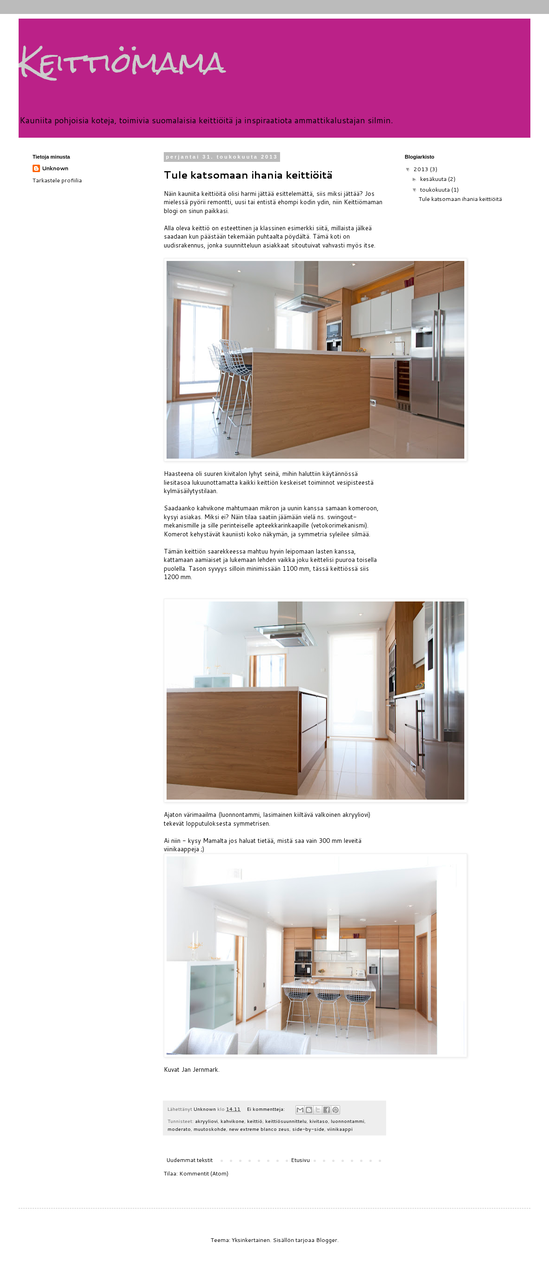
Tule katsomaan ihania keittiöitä (248, 174)
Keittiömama (122, 62)
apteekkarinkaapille (282, 525)
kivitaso (318, 1120)
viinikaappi (340, 1128)
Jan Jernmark (199, 1069)
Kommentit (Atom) (203, 1173)
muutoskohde (210, 1128)
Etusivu (300, 1160)
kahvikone (232, 1120)
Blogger (326, 1240)
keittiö (254, 1120)
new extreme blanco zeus (259, 1128)
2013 (422, 169)
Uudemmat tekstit (189, 1160)
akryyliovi (206, 1120)
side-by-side (308, 1128)
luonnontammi (347, 1120)
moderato (179, 1128)
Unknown (55, 168)
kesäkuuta (434, 179)
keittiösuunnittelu (286, 1120)
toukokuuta (435, 190)
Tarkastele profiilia (57, 180)
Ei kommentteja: (266, 1108)
